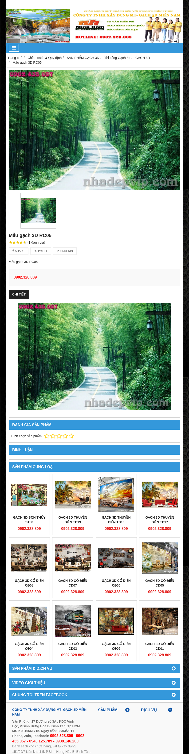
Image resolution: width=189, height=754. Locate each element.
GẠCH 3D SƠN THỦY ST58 (29, 520)
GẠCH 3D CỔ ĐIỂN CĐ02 (116, 646)
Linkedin (65, 251)
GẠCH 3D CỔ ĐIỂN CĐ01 (159, 646)
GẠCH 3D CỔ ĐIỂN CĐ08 (29, 583)
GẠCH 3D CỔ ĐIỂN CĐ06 (116, 583)
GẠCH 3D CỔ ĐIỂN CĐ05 (159, 583)
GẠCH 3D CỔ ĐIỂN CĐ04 (29, 646)
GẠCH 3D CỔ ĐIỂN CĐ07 (72, 583)
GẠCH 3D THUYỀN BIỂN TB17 (159, 520)
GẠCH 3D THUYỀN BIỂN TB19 (72, 520)
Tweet (40, 251)
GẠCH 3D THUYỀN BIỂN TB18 (116, 520)
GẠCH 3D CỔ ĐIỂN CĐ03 (72, 646)
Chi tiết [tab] (19, 294)
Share (18, 251)
